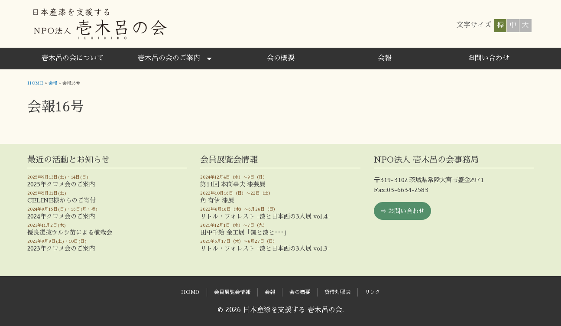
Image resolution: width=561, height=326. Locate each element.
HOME (35, 83)
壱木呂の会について (73, 58)
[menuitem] (73, 58)
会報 (385, 58)
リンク (372, 292)
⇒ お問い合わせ (402, 211)
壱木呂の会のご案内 (169, 58)
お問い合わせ (488, 58)
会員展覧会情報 (232, 292)
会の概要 (281, 58)
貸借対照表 (337, 292)
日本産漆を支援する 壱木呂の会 (99, 24)
